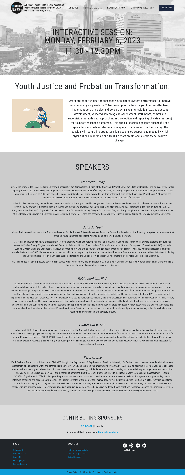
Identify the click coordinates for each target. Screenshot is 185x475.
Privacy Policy (72, 472)
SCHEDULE (72, 7)
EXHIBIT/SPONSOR (116, 7)
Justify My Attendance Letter (78, 450)
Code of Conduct (74, 457)
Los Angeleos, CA (20, 464)
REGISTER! (166, 7)
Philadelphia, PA (19, 460)
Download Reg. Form (142, 7)
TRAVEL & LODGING (92, 7)
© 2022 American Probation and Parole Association (98, 472)
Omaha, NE (17, 457)
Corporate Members (108, 432)
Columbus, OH (18, 450)
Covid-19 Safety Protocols (77, 453)
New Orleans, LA (19, 453)
